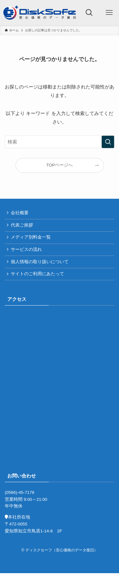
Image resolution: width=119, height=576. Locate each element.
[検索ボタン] (89, 12)
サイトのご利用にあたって (37, 276)
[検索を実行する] (108, 142)
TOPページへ (59, 165)
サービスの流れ (26, 251)
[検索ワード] (59, 142)
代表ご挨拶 (22, 225)
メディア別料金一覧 (31, 238)
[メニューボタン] (109, 12)
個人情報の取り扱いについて (40, 263)
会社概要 (20, 213)
